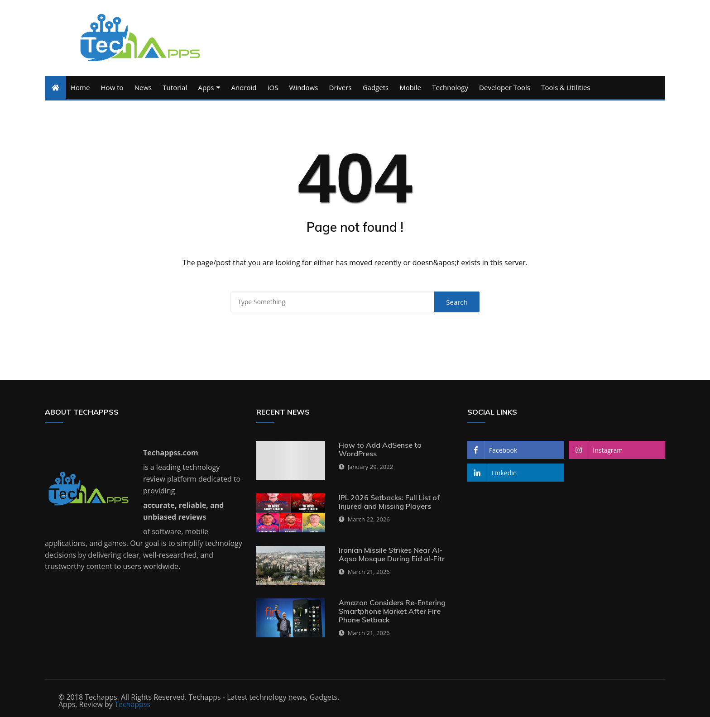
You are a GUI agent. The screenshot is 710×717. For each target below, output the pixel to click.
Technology (450, 87)
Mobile (410, 87)
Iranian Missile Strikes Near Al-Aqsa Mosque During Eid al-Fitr (392, 554)
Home (80, 87)
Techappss (132, 704)
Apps (206, 87)
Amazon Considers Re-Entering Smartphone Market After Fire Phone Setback (392, 611)
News (143, 87)
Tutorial (175, 87)
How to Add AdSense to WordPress (380, 449)
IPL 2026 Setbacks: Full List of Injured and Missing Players (389, 502)
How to (112, 87)
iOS (273, 87)
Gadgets (376, 87)
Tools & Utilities (565, 87)
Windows (303, 87)
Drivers (340, 87)
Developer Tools (504, 87)
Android (244, 87)
